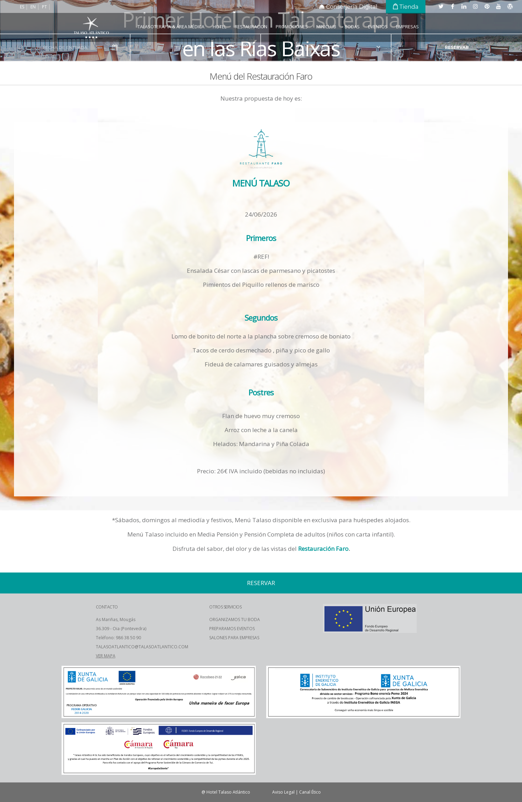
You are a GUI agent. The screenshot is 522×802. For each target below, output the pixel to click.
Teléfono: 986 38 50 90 (118, 638)
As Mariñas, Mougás (115, 619)
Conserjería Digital (348, 6)
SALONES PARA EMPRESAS (234, 638)
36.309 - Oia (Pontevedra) (121, 629)
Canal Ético (310, 792)
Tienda (405, 6)
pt (45, 7)
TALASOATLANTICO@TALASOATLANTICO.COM (142, 647)
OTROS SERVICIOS (225, 607)
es (22, 7)
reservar (457, 47)
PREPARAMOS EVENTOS (232, 629)
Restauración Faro (323, 549)
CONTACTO (107, 607)
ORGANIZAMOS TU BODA (234, 619)
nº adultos (325, 47)
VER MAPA (105, 656)
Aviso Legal (283, 792)
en (33, 7)
